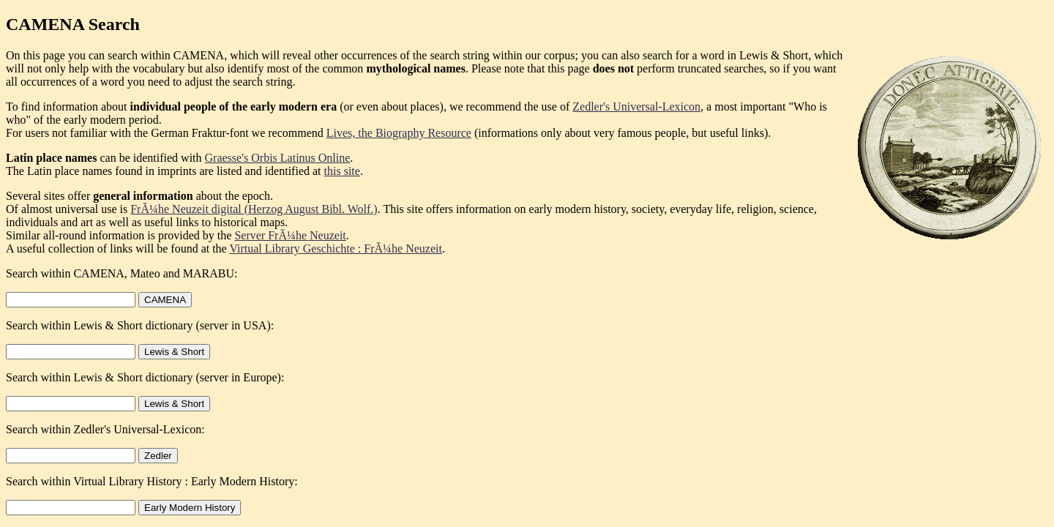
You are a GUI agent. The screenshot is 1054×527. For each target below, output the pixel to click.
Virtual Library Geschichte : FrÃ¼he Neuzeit (335, 248)
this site (342, 171)
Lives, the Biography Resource (398, 133)
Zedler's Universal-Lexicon (636, 106)
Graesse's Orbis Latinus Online (278, 158)
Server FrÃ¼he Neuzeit (289, 235)
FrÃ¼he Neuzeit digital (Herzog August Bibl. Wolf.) (253, 209)
